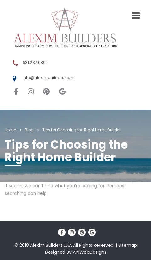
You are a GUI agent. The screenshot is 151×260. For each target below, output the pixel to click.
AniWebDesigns (89, 252)
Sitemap (127, 245)
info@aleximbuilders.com (49, 78)
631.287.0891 (35, 62)
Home (10, 130)
